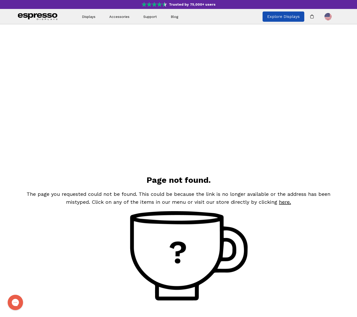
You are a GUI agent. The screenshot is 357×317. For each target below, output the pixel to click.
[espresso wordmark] (38, 16)
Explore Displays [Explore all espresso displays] (283, 16)
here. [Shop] (285, 202)
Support (150, 17)
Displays (88, 17)
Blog (174, 17)
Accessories (119, 17)
